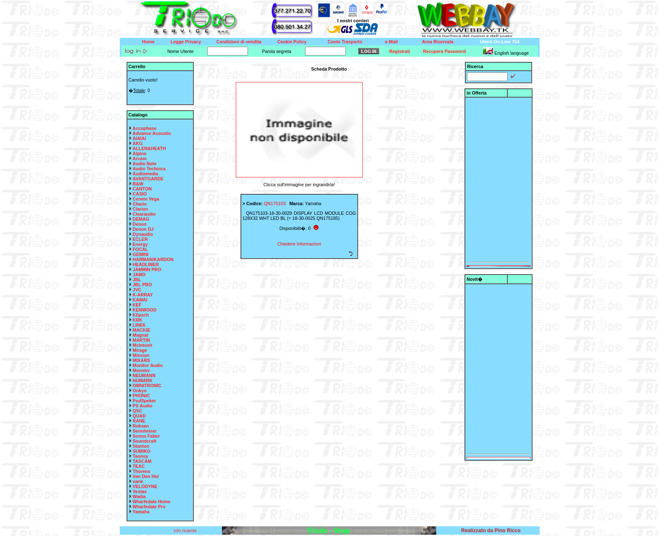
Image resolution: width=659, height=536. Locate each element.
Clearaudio (144, 214)
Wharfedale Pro (149, 506)
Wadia (139, 496)
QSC (137, 410)
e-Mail (391, 41)
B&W (138, 183)
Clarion (140, 208)
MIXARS (141, 360)
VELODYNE (145, 486)
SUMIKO (142, 451)
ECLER (140, 239)
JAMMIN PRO (147, 269)
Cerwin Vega (146, 198)
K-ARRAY (143, 294)
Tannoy (140, 456)
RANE (139, 420)
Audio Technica (149, 168)
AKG (138, 143)
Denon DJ (143, 229)
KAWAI (140, 299)
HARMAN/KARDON (153, 259)
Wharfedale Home (152, 501)
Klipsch (141, 314)
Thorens (141, 471)
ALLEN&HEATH (149, 148)
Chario (140, 203)
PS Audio (143, 405)
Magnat (140, 335)
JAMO (139, 274)
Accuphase (145, 128)
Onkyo (140, 390)
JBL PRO (142, 284)
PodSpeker (144, 400)
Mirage (140, 350)
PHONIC (141, 395)
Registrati (399, 51)
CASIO (140, 193)
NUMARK (143, 380)
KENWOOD (145, 309)
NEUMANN (144, 375)
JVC (137, 289)
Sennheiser (145, 430)
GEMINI (141, 254)
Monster (141, 370)
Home (148, 41)
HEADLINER (146, 264)
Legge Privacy (186, 41)
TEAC (139, 466)
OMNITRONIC (147, 385)
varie (138, 481)
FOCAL (140, 249)
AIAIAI (139, 138)
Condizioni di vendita (238, 41)
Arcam (140, 158)
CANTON (142, 188)
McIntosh (143, 345)
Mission (141, 355)
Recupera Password (444, 51)
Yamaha (141, 511)
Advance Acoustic (152, 133)
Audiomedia (145, 173)
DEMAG (141, 219)
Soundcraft (144, 441)
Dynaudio (143, 234)
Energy (140, 244)
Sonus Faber (146, 435)
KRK (137, 319)
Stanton (141, 446)
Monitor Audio (148, 365)
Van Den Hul (146, 476)
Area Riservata (437, 41)
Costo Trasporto (345, 41)
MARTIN (141, 340)
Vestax (140, 491)
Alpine (140, 153)
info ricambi (185, 530)
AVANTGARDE (148, 178)
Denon (140, 224)
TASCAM (142, 461)
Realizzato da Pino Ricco (490, 530)
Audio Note (145, 163)
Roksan (141, 425)
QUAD (139, 415)
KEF (137, 304)
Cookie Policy (292, 41)
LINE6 (139, 324)
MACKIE (141, 330)
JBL (137, 279)
